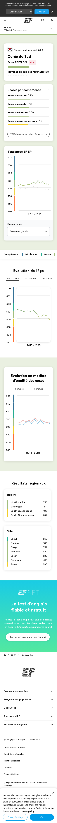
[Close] (53, 792)
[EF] (28, 20)
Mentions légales (12, 760)
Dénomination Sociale (14, 747)
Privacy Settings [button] (11, 774)
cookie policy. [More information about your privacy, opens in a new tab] (28, 811)
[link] (15, 28)
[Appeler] (52, 20)
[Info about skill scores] (47, 90)
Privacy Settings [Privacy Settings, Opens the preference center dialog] (15, 817)
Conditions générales (14, 754)
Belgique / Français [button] (14, 739)
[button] (5, 20)
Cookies (8, 767)
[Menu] (50, 28)
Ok (41, 817)
